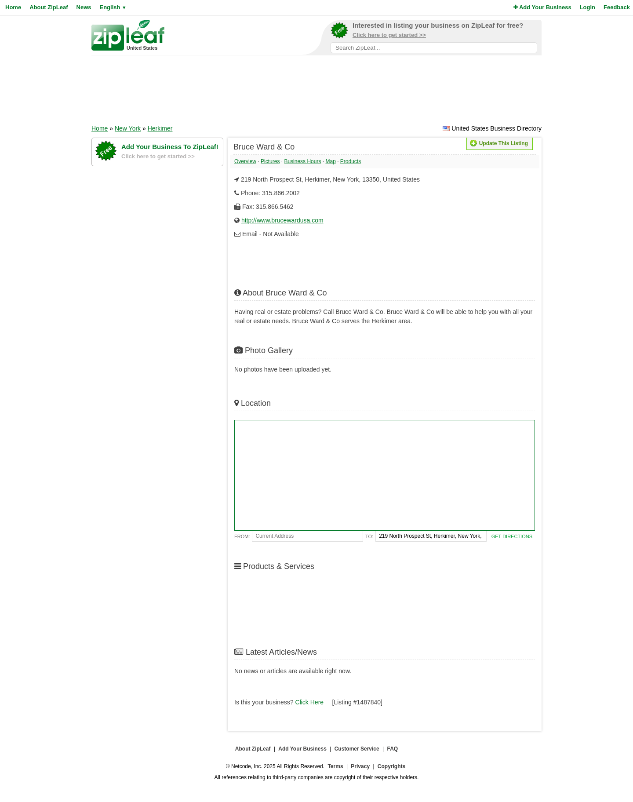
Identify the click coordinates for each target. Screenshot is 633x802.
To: (369, 536)
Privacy (360, 766)
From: (242, 536)
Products (350, 161)
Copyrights (391, 766)
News (83, 7)
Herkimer (160, 128)
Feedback (617, 7)
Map (330, 161)
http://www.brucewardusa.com (282, 220)
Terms (335, 766)
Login (587, 7)
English (112, 7)
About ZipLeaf (48, 7)
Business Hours (302, 161)
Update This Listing (499, 143)
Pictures (270, 161)
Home (13, 7)
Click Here (309, 702)
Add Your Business (542, 7)
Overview (245, 161)
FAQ (392, 749)
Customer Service (357, 749)
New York (128, 128)
